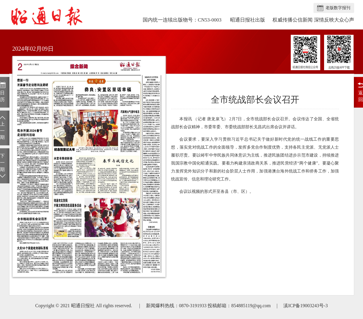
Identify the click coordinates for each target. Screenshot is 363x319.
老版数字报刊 (338, 8)
